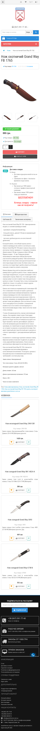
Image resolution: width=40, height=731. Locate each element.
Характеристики (21, 214)
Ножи (6, 387)
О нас (2, 663)
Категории (20, 44)
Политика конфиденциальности (10, 670)
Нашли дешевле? (12, 129)
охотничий (26, 387)
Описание (7, 214)
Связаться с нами (6, 679)
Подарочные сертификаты (9, 688)
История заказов (6, 700)
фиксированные (13, 387)
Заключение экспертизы (23, 219)
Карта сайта (4, 681)
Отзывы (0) (7, 219)
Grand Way (33, 387)
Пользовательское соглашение (10, 672)
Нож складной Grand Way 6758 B (20, 568)
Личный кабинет (6, 698)
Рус (30, 2)
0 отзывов (30, 66)
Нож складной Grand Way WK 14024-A (20, 471)
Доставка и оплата (6, 665)
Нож (20, 387)
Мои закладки (5, 702)
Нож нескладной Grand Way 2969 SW (20, 423)
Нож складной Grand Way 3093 (20, 520)
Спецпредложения (6, 691)
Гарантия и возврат (7, 668)
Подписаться (20, 610)
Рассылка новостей (6, 704)
